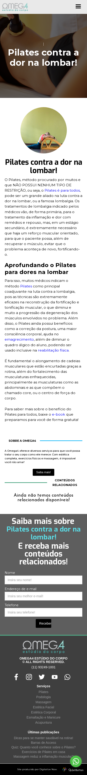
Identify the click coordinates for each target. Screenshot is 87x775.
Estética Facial (43, 707)
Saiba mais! (43, 472)
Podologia (43, 697)
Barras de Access (43, 742)
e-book (58, 414)
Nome (10, 573)
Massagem (43, 702)
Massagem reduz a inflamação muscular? (43, 756)
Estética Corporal (43, 712)
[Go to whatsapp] (76, 761)
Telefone (12, 605)
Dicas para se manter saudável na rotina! (43, 738)
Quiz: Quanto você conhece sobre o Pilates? (43, 747)
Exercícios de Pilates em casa (43, 752)
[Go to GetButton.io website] (75, 770)
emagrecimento (19, 339)
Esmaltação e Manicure (43, 717)
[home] (14, 7)
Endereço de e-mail (20, 589)
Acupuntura (43, 722)
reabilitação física (53, 350)
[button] (78, 8)
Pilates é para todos (62, 190)
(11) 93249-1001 (44, 667)
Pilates (26, 286)
